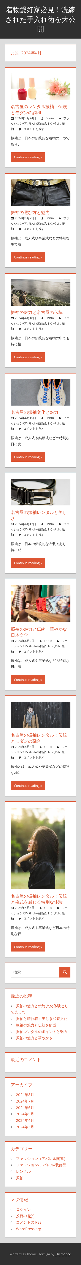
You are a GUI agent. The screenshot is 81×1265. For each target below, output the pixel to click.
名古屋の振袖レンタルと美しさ (39, 515)
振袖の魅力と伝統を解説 (36, 1025)
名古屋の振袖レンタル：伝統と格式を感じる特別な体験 (39, 899)
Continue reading (27, 157)
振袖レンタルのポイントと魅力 (41, 1031)
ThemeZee (63, 1254)
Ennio (50, 118)
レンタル (54, 123)
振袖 (19, 1177)
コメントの (28, 1222)
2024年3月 (25, 1126)
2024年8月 (25, 1094)
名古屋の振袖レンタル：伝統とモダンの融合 (39, 738)
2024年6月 (25, 1107)
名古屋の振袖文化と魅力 (34, 412)
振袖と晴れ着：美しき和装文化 (41, 1018)
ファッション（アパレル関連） (41, 1158)
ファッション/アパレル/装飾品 (41, 1164)
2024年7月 (25, 1101)
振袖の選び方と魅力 (30, 212)
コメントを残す (33, 129)
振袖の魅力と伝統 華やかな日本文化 (39, 632)
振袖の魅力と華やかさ (34, 1037)
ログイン (23, 1209)
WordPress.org (28, 1228)
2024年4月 (25, 1120)
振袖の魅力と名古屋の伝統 (37, 312)
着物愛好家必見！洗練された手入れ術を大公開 (40, 19)
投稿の (25, 1215)
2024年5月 (25, 1113)
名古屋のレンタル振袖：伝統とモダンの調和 (39, 109)
